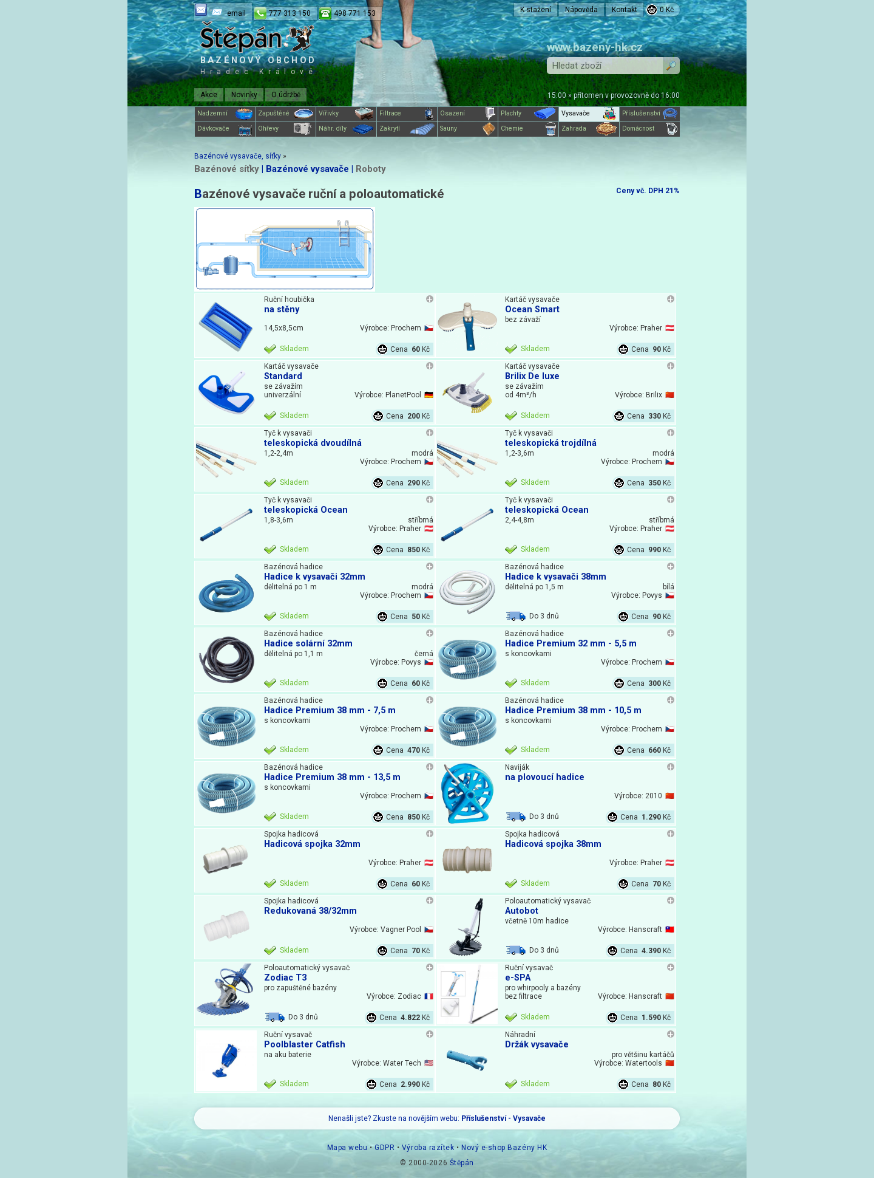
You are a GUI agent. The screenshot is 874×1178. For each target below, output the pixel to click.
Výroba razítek (428, 1147)
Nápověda (581, 9)
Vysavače (589, 113)
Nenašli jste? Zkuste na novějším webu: (437, 1118)
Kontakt (624, 9)
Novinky (244, 95)
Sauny (467, 128)
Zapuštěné (285, 113)
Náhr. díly (346, 128)
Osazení (467, 113)
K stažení (535, 9)
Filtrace (407, 113)
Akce (208, 95)
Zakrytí (407, 128)
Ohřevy (285, 128)
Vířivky (346, 113)
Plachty (528, 113)
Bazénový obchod (258, 65)
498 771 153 (355, 13)
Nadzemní (224, 113)
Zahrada (589, 128)
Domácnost (649, 128)
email (236, 13)
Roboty (371, 168)
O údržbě (285, 95)
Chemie (528, 128)
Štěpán (462, 1163)
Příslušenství (649, 113)
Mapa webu (347, 1147)
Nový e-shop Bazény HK (504, 1147)
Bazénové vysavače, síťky (237, 156)
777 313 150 (290, 13)
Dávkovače (224, 128)
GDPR (384, 1147)
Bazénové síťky (226, 168)
